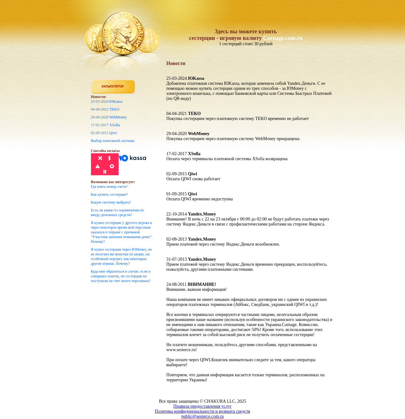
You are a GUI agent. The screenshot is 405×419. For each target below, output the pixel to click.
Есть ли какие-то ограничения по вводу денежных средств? (117, 212)
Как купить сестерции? (109, 194)
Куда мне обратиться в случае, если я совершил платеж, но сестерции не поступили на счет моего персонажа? (120, 276)
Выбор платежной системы (113, 141)
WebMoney (118, 117)
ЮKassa (116, 101)
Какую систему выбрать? (111, 202)
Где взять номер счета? (109, 186)
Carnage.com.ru (282, 38)
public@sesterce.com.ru (202, 416)
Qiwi (113, 133)
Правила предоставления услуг (202, 406)
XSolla (115, 125)
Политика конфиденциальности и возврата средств (202, 411)
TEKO (114, 109)
